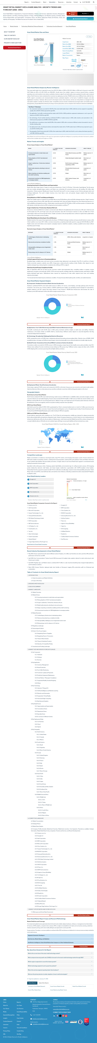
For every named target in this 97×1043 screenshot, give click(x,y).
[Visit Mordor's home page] (12, 2)
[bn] (80, 13)
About (45, 2)
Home (4, 1005)
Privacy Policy (6, 1033)
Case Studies (20, 1020)
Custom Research (36, 2)
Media (4, 1014)
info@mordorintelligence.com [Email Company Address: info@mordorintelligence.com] (40, 1021)
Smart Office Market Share (34, 992)
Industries (68, 2)
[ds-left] (14, 47)
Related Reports (32, 985)
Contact (76, 2)
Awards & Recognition (9, 1017)
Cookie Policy (20, 1033)
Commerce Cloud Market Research (36, 989)
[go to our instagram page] (66, 1018)
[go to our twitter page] (60, 1018)
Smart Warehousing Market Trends (58, 992)
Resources (61, 2)
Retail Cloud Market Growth (79, 989)
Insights (5, 1020)
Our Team (19, 1008)
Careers (5, 1030)
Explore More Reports (44, 985)
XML (4, 1036)
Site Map (19, 1036)
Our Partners (20, 1011)
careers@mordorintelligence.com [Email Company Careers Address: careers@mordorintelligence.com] (61, 1012)
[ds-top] (80, 18)
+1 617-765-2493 (85, 2)
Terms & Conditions (22, 1030)
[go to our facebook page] (57, 1018)
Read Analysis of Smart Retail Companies (37, 545)
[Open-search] (94, 2)
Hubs (18, 1027)
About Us (5, 1008)
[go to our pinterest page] (63, 1018)
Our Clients (6, 1011)
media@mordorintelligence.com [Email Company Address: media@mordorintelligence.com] (41, 1026)
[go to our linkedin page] (54, 1018)
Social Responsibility (22, 1014)
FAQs (18, 1017)
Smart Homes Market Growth (57, 989)
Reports (27, 2)
